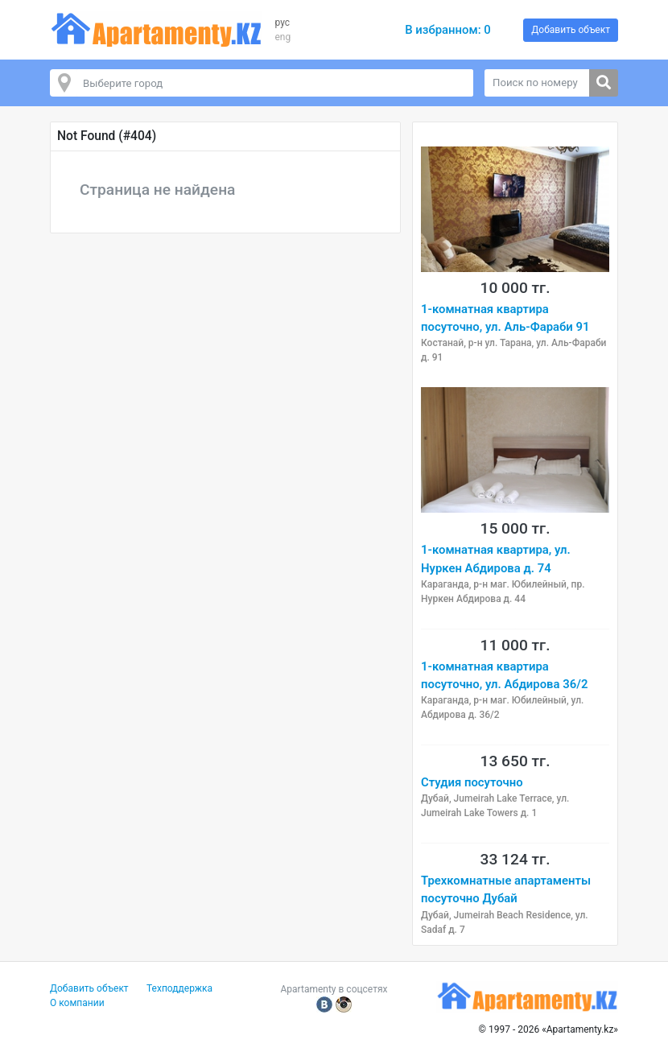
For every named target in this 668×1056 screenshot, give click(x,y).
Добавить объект (570, 29)
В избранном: (448, 30)
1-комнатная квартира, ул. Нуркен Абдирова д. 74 (496, 558)
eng (282, 37)
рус (282, 22)
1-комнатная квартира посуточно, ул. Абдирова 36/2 (504, 675)
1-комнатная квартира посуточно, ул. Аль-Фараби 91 (505, 318)
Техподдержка (179, 988)
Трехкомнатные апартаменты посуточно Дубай (506, 889)
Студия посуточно (472, 782)
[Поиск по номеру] (537, 83)
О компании (77, 1003)
